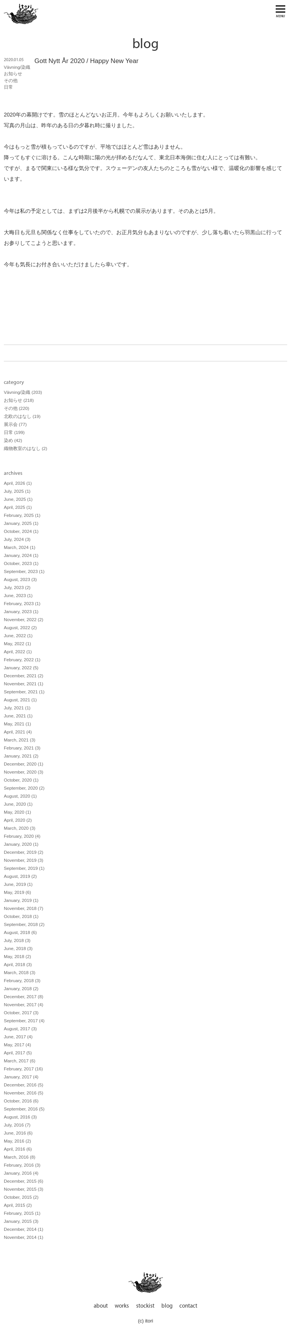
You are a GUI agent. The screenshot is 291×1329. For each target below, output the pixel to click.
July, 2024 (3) (17, 539)
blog (166, 1306)
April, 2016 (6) (18, 1148)
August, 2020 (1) (20, 795)
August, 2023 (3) (20, 579)
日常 (8, 86)
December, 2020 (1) (23, 763)
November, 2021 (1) (23, 683)
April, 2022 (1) (18, 651)
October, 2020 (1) (21, 779)
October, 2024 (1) (21, 531)
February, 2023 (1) (22, 603)
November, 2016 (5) (23, 1092)
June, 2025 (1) (18, 499)
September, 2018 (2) (24, 924)
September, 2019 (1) (24, 868)
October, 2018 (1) (21, 916)
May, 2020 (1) (17, 811)
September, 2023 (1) (24, 571)
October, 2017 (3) (21, 1012)
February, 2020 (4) (22, 836)
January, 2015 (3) (21, 1221)
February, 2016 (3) (22, 1164)
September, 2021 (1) (24, 691)
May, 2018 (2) (17, 956)
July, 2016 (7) (17, 1124)
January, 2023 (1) (21, 611)
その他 (11, 80)
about (101, 1306)
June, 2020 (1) (18, 803)
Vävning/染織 (17, 67)
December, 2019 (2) (23, 852)
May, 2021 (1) (17, 723)
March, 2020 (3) (19, 828)
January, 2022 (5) (21, 667)
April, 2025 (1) (18, 507)
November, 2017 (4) (23, 1004)
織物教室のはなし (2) (25, 448)
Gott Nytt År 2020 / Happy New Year (86, 61)
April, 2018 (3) (18, 964)
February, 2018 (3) (22, 980)
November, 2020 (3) (23, 771)
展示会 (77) (15, 424)
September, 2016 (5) (24, 1108)
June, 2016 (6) (18, 1132)
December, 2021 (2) (23, 675)
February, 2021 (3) (22, 747)
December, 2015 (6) (23, 1180)
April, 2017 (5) (18, 1052)
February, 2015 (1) (22, 1213)
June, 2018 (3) (18, 948)
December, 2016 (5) (23, 1084)
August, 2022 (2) (20, 627)
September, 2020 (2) (24, 787)
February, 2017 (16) (23, 1068)
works (122, 1306)
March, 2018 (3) (19, 972)
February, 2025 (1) (22, 515)
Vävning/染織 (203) (23, 392)
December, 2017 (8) (23, 996)
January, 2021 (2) (21, 755)
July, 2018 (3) (17, 940)
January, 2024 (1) (21, 555)
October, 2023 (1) (21, 563)
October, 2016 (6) (21, 1100)
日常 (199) (14, 432)
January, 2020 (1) (21, 844)
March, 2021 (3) (19, 739)
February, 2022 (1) (22, 659)
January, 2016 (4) (21, 1172)
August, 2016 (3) (20, 1116)
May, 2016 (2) (17, 1140)
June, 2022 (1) (18, 635)
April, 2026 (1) (18, 483)
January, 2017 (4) (21, 1076)
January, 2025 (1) (21, 523)
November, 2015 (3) (23, 1189)
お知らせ (13, 73)
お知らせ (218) (19, 400)
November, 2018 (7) (23, 908)
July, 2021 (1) (17, 707)
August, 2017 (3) (20, 1028)
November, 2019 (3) (23, 860)
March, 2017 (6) (19, 1060)
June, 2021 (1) (18, 715)
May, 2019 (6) (17, 892)
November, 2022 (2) (23, 619)
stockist (145, 1306)
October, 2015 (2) (21, 1197)
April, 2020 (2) (18, 819)
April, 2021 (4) (18, 731)
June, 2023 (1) (18, 595)
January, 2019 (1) (21, 900)
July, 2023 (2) (17, 587)
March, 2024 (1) (19, 547)
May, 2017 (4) (17, 1044)
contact (188, 1306)
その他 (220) (16, 408)
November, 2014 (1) (23, 1237)
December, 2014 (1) (23, 1229)
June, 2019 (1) (18, 884)
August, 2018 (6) (20, 932)
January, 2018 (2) (21, 988)
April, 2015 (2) (18, 1205)
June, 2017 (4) (18, 1036)
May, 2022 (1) (17, 643)
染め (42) (13, 440)
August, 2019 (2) (20, 876)
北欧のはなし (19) (22, 416)
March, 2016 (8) (19, 1156)
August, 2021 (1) (20, 699)
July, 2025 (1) (17, 491)
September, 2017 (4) (24, 1020)
